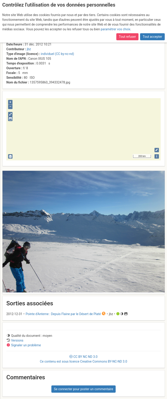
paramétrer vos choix (115, 29)
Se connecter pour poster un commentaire (83, 389)
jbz (29, 49)
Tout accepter (152, 36)
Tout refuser (127, 36)
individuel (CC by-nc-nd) (57, 54)
